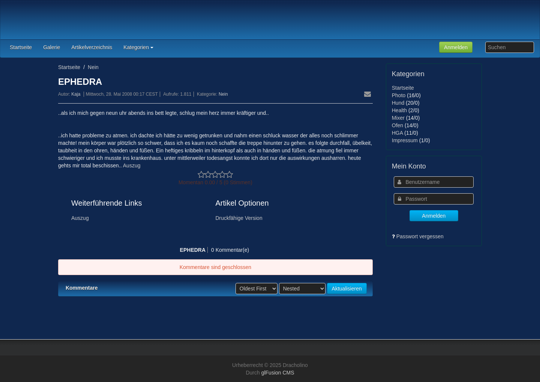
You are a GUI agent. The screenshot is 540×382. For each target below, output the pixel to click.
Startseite (69, 67)
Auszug (131, 165)
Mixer (398, 118)
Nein (93, 67)
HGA (397, 133)
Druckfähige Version (238, 218)
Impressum (405, 140)
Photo (399, 95)
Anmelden (456, 47)
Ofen (397, 125)
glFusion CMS (277, 373)
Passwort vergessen (420, 236)
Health (399, 110)
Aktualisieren (347, 289)
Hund (398, 103)
